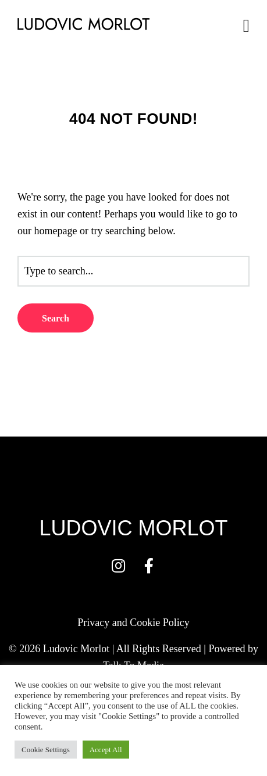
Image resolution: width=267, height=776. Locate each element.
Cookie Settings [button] (46, 749)
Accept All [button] (106, 749)
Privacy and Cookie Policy (133, 622)
